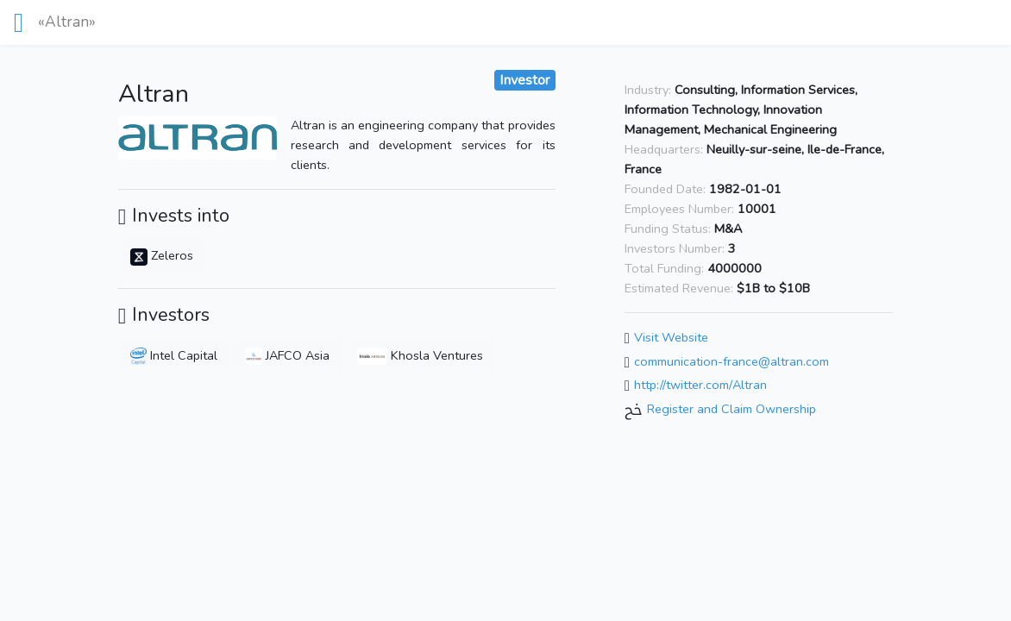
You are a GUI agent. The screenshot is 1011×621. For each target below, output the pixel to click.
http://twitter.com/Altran (700, 385)
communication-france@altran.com (731, 361)
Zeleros (161, 255)
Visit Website (671, 337)
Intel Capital (173, 355)
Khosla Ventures (420, 355)
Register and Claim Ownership (731, 408)
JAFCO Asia (287, 355)
